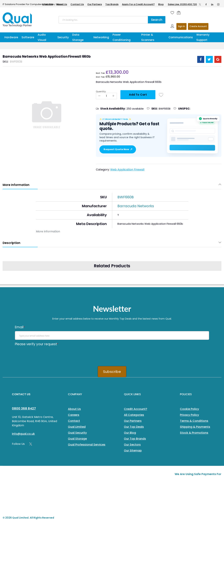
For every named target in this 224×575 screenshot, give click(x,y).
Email (20, 327)
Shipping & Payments (195, 427)
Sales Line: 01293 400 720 (182, 4)
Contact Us (77, 4)
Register (198, 26)
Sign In (181, 26)
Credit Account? (135, 409)
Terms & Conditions (194, 421)
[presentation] (41, 355)
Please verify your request (36, 344)
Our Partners (94, 4)
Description (11, 243)
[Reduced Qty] (99, 96)
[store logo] (17, 19)
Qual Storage (77, 439)
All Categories (134, 415)
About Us (62, 4)
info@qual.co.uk (23, 434)
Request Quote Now (117, 149)
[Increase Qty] (113, 96)
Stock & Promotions (194, 433)
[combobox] (103, 19)
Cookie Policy (189, 409)
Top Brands (111, 4)
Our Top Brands (135, 439)
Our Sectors (132, 445)
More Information (16, 185)
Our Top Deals (134, 427)
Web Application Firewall (127, 170)
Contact (74, 421)
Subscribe (112, 371)
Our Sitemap (133, 451)
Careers (73, 415)
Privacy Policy (189, 415)
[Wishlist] (172, 12)
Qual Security (77, 433)
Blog (160, 4)
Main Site (48, 4)
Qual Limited (77, 427)
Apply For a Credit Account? (138, 4)
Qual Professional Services (86, 445)
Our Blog (130, 433)
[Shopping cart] (179, 12)
